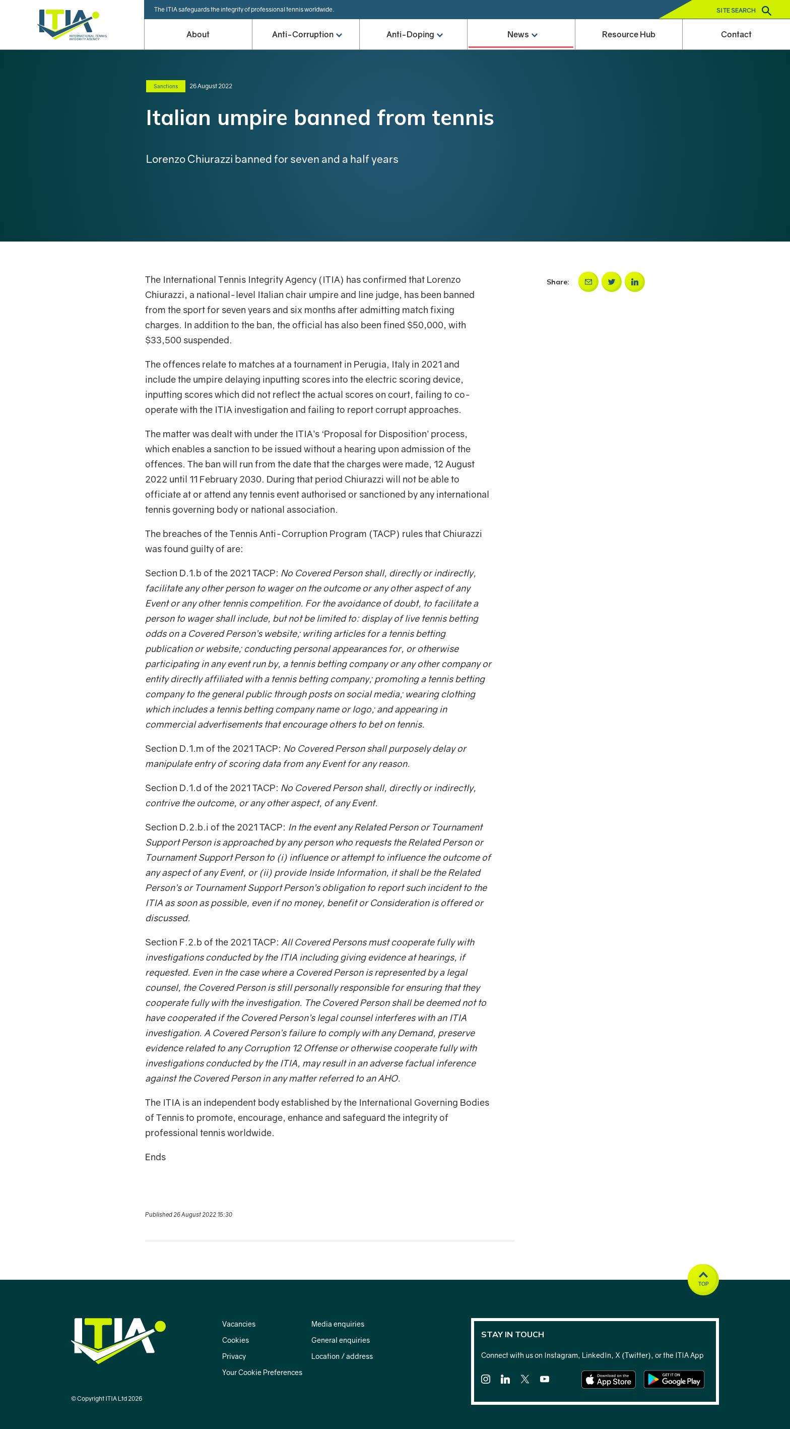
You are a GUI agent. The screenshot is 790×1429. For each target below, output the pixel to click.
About (198, 34)
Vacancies (238, 1324)
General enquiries (340, 1340)
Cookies (235, 1340)
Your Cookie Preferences (262, 1372)
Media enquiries (337, 1324)
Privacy (234, 1356)
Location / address (342, 1356)
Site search (743, 11)
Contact (736, 34)
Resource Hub (628, 34)
